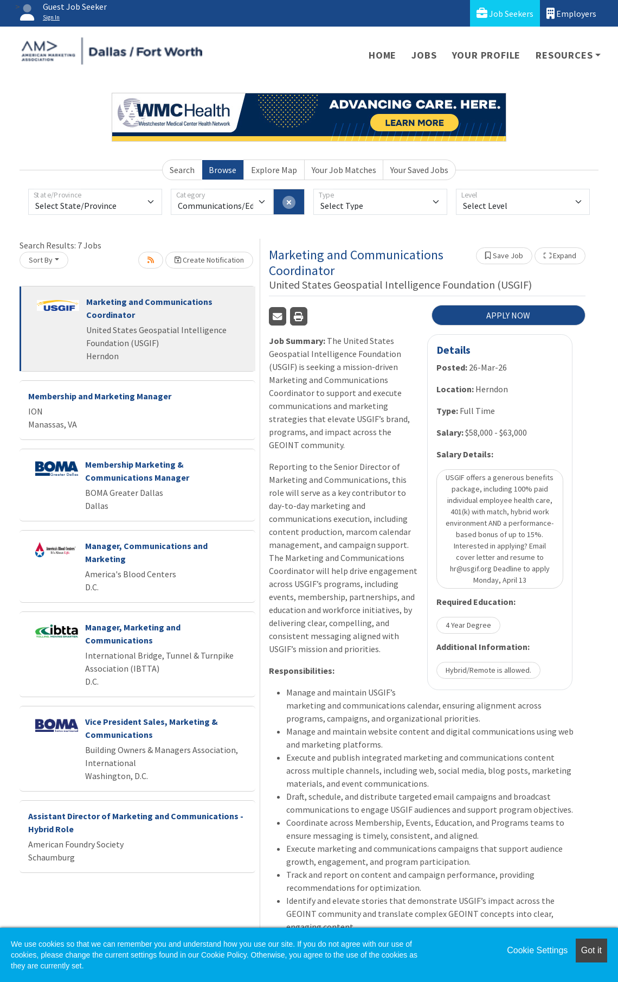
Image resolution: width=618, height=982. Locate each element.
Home (382, 55)
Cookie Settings (537, 950)
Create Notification (209, 260)
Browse (222, 169)
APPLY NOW (508, 315)
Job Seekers (505, 13)
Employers (571, 13)
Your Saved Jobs (419, 169)
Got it (591, 950)
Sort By (41, 260)
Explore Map (274, 169)
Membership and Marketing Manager (99, 396)
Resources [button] (564, 55)
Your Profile (486, 55)
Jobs (423, 55)
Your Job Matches (344, 169)
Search (182, 169)
